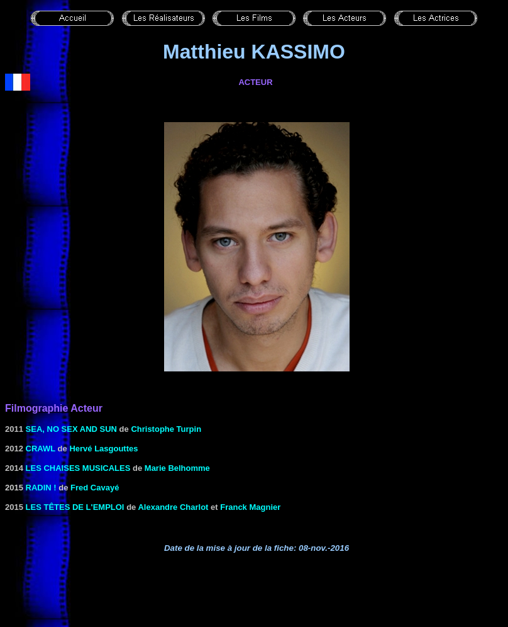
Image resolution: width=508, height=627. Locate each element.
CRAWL (40, 448)
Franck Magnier (250, 507)
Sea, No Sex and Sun (71, 429)
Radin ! (41, 487)
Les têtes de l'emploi (75, 507)
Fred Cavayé (94, 487)
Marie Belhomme (177, 468)
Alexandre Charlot (173, 507)
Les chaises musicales (78, 468)
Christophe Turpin (166, 429)
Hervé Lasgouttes (103, 448)
